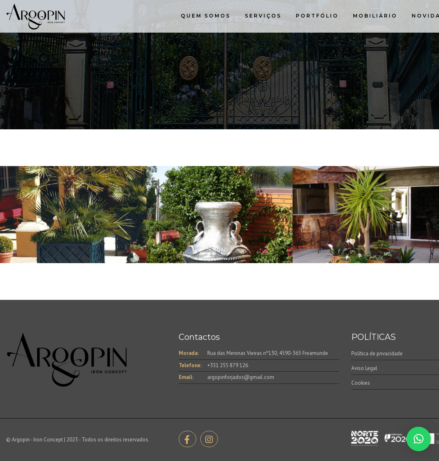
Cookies (360, 382)
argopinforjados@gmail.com (240, 377)
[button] (418, 439)
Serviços (263, 16)
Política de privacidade (377, 353)
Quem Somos (206, 16)
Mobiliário (375, 16)
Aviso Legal (364, 368)
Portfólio (317, 16)
